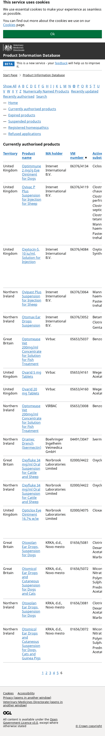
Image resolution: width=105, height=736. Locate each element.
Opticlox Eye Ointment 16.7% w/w (31, 514)
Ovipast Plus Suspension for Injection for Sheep (31, 298)
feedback (61, 63)
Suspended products (24, 121)
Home (13, 103)
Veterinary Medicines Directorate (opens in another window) (33, 703)
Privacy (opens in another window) (27, 698)
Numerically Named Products (46, 91)
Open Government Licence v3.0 (30, 721)
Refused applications (24, 134)
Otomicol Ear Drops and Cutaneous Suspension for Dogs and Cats (31, 581)
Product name (28, 155)
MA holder (54, 153)
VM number (77, 155)
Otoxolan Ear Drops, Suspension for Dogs (31, 548)
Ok (52, 34)
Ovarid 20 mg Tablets (30, 391)
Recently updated (84, 91)
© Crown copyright (89, 726)
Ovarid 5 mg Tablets (31, 374)
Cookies (9, 25)
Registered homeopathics (28, 127)
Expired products (21, 115)
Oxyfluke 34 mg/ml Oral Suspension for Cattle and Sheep (31, 468)
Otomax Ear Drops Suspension (31, 321)
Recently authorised (18, 96)
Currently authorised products (32, 109)
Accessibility (26, 693)
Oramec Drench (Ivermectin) (31, 443)
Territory (10, 153)
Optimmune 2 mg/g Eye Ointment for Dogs (31, 172)
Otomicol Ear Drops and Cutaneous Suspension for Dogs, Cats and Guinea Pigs (31, 643)
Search (41, 96)
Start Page (10, 75)
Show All (9, 86)
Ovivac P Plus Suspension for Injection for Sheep (31, 195)
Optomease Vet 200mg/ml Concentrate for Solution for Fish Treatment (31, 351)
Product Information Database (31, 55)
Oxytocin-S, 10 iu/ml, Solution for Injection (31, 255)
